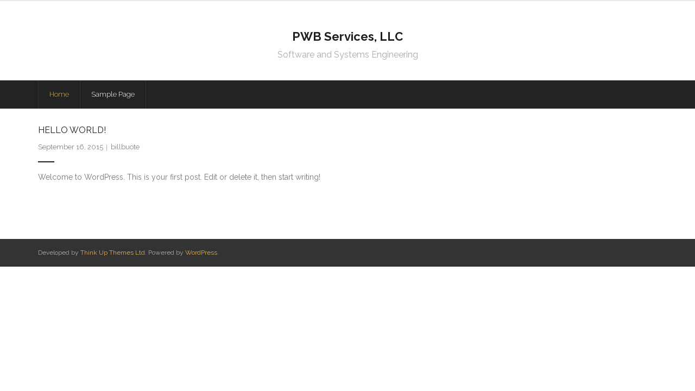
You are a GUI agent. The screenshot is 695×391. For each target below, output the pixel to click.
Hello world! (72, 130)
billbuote (125, 147)
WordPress (201, 252)
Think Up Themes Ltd (112, 252)
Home (59, 94)
